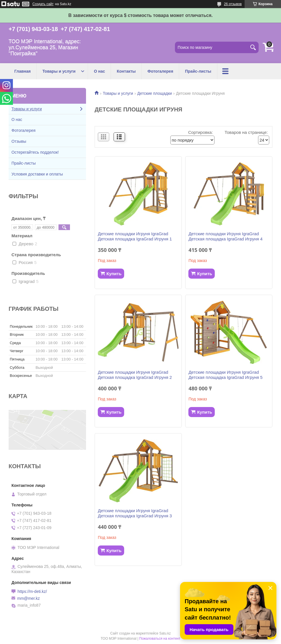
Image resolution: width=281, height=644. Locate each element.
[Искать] (253, 47)
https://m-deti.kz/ (32, 591)
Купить (113, 273)
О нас (99, 71)
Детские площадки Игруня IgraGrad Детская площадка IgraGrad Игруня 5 (225, 375)
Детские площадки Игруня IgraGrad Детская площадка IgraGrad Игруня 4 (225, 236)
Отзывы (18, 141)
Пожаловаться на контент (159, 639)
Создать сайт (43, 4)
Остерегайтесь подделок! (35, 152)
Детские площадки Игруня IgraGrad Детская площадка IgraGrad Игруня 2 (135, 375)
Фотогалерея (160, 71)
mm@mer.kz (28, 598)
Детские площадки (154, 93)
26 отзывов (233, 4)
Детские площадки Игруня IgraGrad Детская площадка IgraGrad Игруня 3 (135, 513)
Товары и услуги (58, 71)
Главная (22, 71)
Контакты (126, 71)
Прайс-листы (198, 71)
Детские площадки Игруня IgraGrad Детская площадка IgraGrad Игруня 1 (135, 236)
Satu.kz (165, 633)
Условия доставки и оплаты (37, 174)
